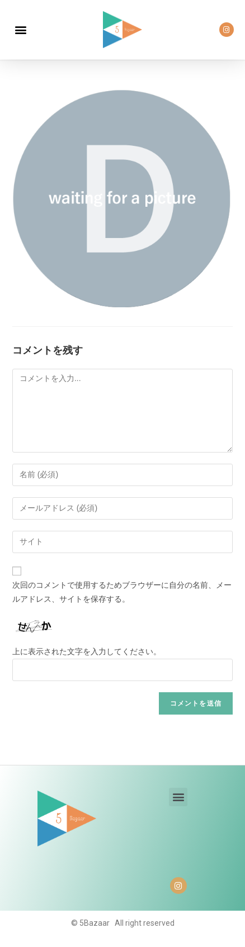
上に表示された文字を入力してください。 (86, 651)
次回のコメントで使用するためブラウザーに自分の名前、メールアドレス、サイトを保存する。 (122, 591)
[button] (20, 30)
